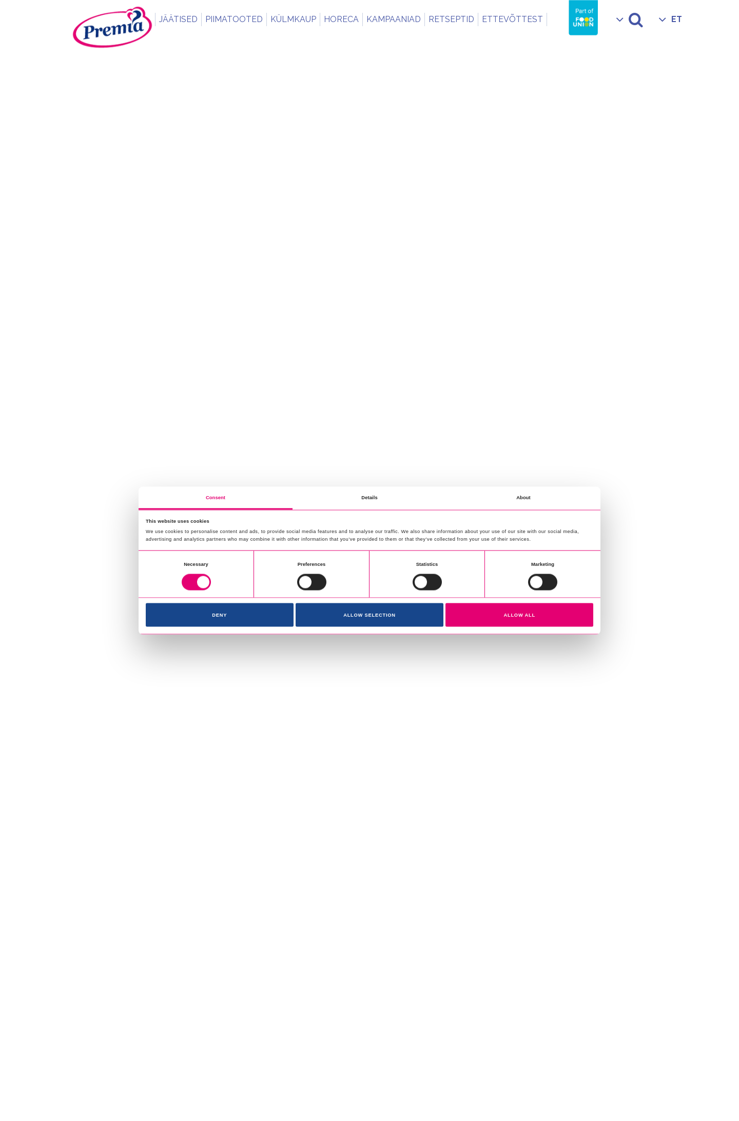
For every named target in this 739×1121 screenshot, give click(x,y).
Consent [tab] (215, 497)
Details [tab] (369, 497)
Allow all (519, 615)
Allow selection (369, 615)
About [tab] (523, 497)
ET (676, 19)
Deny (219, 615)
